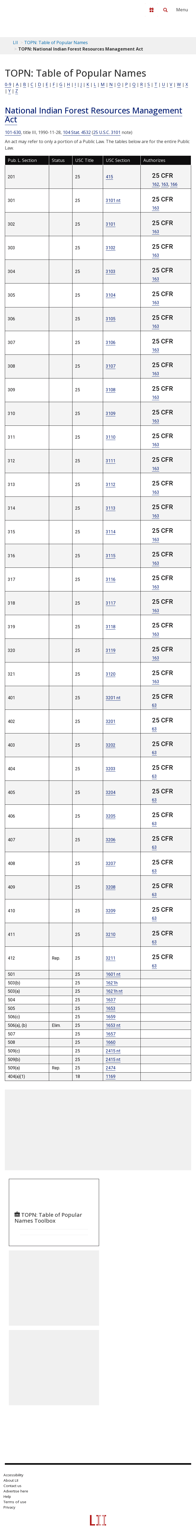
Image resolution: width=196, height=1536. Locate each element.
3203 (110, 768)
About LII (10, 1480)
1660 (110, 1042)
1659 (110, 1016)
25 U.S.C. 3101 (107, 132)
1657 (110, 1034)
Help (7, 1496)
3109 (110, 413)
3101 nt (113, 200)
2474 (110, 1067)
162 (155, 184)
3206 (110, 839)
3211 (110, 958)
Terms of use (14, 1501)
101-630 (13, 132)
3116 (110, 579)
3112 (110, 484)
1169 (110, 1076)
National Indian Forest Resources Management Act (93, 115)
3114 (110, 531)
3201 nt (113, 697)
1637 (110, 999)
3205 (110, 816)
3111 (110, 460)
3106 (110, 342)
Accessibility (13, 1475)
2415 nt (113, 1050)
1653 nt (113, 1025)
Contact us (12, 1485)
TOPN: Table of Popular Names (56, 42)
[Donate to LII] (151, 9)
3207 (110, 863)
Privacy (9, 1507)
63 (154, 705)
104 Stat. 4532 (77, 132)
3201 (110, 721)
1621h (112, 982)
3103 (110, 271)
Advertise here (15, 1491)
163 (164, 184)
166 (173, 184)
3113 (110, 508)
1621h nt (114, 991)
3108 (110, 389)
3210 (110, 934)
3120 (110, 674)
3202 (110, 745)
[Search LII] (165, 9)
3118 (110, 626)
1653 (110, 1008)
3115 (110, 555)
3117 (110, 603)
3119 (110, 650)
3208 (110, 887)
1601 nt (113, 974)
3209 (110, 910)
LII (15, 42)
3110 (110, 437)
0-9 (8, 84)
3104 (110, 295)
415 (109, 176)
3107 (110, 366)
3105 (110, 318)
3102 (110, 247)
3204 (110, 792)
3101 (110, 224)
